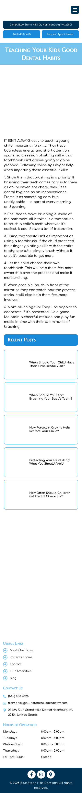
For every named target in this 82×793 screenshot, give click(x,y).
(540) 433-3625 (22, 34)
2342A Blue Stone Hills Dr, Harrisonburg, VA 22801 (41, 24)
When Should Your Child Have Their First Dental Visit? (51, 364)
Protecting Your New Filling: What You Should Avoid (49, 462)
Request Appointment (60, 34)
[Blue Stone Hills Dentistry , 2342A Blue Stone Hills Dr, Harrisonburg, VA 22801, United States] (41, 563)
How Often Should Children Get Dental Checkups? (49, 494)
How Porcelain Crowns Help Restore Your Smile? (49, 429)
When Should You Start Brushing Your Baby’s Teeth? (50, 397)
